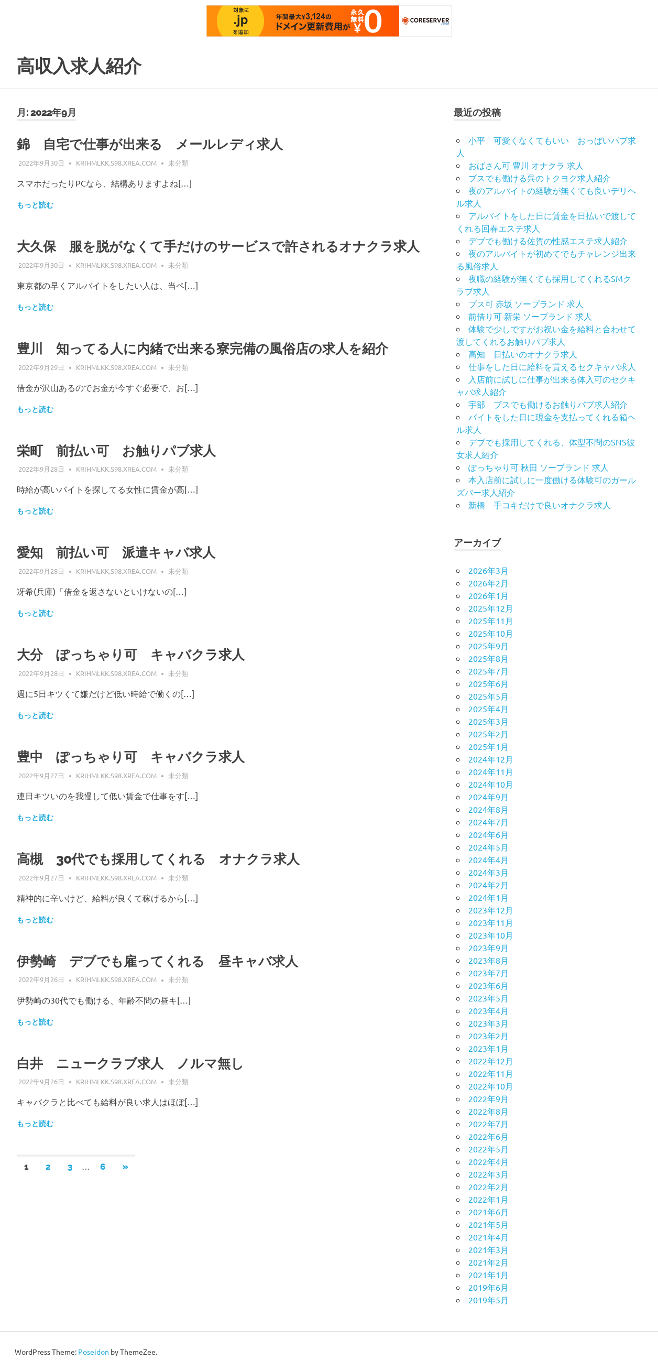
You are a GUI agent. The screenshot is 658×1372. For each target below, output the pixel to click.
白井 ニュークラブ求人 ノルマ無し (144, 1104)
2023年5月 (488, 998)
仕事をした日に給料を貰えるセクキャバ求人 (552, 366)
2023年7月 (488, 972)
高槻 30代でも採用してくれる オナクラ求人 (175, 899)
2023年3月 (488, 1023)
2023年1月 (488, 1048)
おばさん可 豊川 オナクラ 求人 (526, 165)
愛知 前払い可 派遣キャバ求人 (128, 593)
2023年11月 (490, 922)
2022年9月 (488, 1098)
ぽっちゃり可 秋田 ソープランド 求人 (538, 467)
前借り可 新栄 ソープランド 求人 (530, 316)
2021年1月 (488, 1274)
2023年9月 (488, 947)
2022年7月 (488, 1123)
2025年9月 (488, 645)
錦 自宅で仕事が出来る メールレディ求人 (165, 144)
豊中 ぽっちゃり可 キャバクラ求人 (144, 797)
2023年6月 (488, 985)
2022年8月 (488, 1111)
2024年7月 (488, 821)
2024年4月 (488, 859)
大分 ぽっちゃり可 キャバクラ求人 (144, 695)
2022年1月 (488, 1199)
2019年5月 (488, 1299)
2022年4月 (488, 1161)
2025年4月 (488, 708)
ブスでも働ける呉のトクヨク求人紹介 (539, 177)
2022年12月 (490, 1060)
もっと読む (35, 205)
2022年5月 (488, 1149)
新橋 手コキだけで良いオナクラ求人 (539, 504)
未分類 (178, 162)
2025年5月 (488, 696)
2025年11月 (490, 620)
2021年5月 (488, 1224)
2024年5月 (488, 847)
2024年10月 (490, 784)
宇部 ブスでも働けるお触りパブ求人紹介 (548, 404)
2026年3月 (488, 570)
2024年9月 (488, 796)
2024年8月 (488, 809)
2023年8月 (488, 960)
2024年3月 (488, 872)
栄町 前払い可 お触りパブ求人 (128, 491)
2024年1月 (488, 897)
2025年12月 (490, 608)
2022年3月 (488, 1174)
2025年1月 (488, 746)
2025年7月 (488, 671)
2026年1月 (488, 595)
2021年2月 (488, 1262)
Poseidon (93, 1351)
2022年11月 (490, 1073)
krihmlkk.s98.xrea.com (116, 162)
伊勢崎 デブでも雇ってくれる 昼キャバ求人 (174, 1001)
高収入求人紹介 (86, 65)
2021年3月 (488, 1249)
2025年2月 (488, 733)
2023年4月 (488, 1010)
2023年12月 (490, 910)
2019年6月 (488, 1287)
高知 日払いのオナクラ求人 (522, 354)
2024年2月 (488, 884)
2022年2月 (488, 1186)
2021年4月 (488, 1237)
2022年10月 (490, 1086)
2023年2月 (488, 1035)
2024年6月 (488, 834)
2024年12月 (490, 759)
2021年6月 (488, 1211)
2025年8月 (488, 658)
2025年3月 (488, 721)
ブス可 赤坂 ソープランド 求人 (526, 303)
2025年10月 (490, 633)
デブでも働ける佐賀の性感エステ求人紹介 (548, 240)
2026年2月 (488, 583)
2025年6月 (488, 683)
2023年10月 (490, 935)
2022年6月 (488, 1136)
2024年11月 (490, 771)
